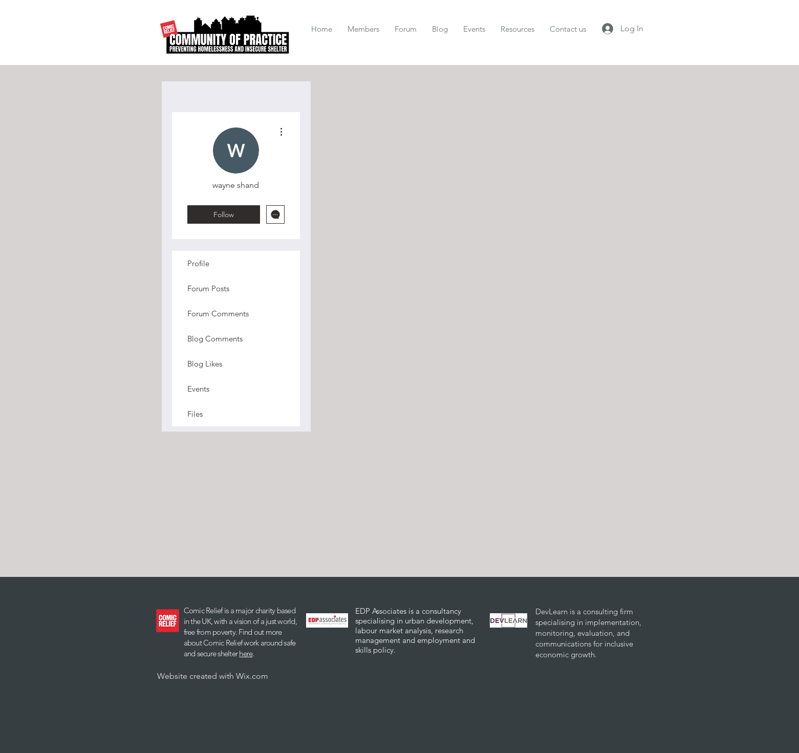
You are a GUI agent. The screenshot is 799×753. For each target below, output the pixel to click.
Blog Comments (215, 338)
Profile (198, 263)
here (245, 653)
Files (195, 414)
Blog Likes (204, 364)
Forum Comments (218, 313)
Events (198, 389)
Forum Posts (208, 288)
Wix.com (252, 676)
